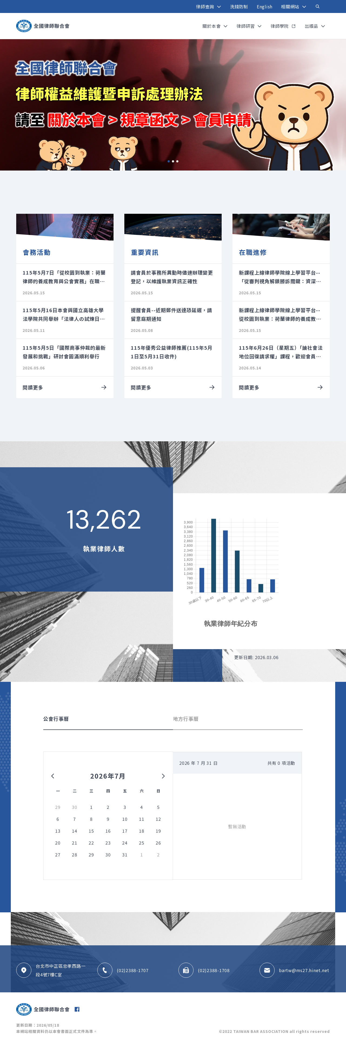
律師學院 (280, 26)
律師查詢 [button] (205, 6)
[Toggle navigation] (317, 6)
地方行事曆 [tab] (186, 718)
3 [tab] (177, 161)
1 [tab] (169, 161)
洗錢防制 (239, 6)
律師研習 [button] (246, 26)
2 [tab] (173, 161)
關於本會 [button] (212, 26)
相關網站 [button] (291, 6)
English (264, 6)
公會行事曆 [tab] (56, 718)
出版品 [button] (312, 26)
